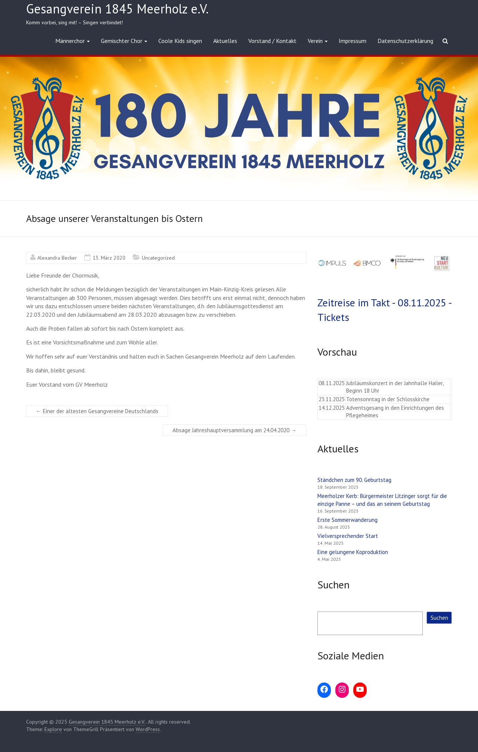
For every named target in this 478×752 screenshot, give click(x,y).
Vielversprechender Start (347, 535)
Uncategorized (158, 257)
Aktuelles (225, 40)
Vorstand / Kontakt (272, 40)
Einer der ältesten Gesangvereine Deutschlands (97, 411)
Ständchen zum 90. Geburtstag (354, 479)
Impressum (352, 40)
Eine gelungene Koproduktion (352, 552)
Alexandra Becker (57, 257)
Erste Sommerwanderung (347, 519)
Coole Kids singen (180, 40)
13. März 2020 (109, 257)
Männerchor (70, 40)
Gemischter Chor (121, 40)
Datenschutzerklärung (405, 40)
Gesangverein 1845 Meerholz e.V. (117, 8)
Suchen (439, 617)
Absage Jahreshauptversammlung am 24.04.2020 (235, 430)
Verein (315, 40)
